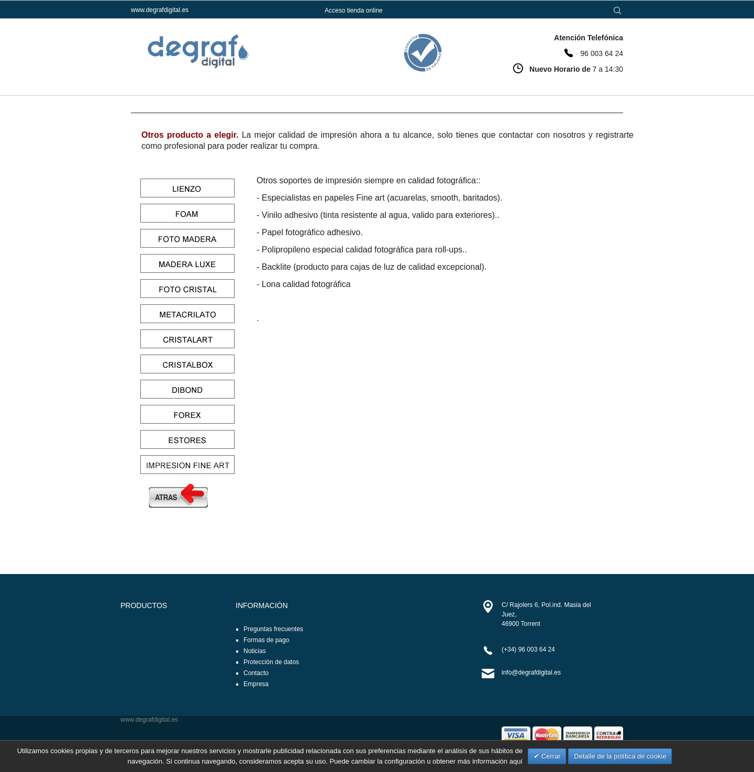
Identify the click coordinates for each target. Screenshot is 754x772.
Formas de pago (266, 640)
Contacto (256, 673)
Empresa (256, 684)
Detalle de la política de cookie (620, 756)
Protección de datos (271, 662)
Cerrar (549, 756)
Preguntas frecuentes (273, 629)
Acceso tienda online (354, 10)
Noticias (254, 651)
